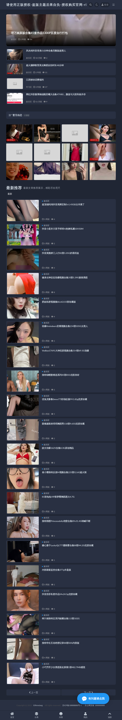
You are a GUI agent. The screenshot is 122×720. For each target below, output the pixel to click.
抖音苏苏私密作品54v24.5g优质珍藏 (59, 594)
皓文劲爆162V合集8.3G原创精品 (58, 448)
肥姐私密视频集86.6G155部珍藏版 (59, 301)
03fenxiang (38, 705)
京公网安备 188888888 (95, 705)
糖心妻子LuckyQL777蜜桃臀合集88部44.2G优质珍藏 (67, 545)
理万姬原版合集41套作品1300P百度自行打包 (39, 33)
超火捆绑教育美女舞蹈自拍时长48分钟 (45, 65)
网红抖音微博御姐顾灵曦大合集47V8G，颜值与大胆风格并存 (55, 94)
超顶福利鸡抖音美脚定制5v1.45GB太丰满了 (63, 204)
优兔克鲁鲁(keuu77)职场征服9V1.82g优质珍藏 (64, 399)
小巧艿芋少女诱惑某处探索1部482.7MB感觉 (63, 667)
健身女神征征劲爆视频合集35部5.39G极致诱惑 (65, 277)
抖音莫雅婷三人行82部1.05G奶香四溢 (60, 253)
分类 (36, 715)
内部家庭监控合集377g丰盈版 (56, 569)
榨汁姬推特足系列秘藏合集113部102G (61, 618)
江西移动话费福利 (35, 79)
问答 (61, 715)
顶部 (110, 715)
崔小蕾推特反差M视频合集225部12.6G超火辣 (64, 472)
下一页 (88, 692)
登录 (105, 4)
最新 (10, 193)
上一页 (33, 692)
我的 (85, 715)
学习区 (29, 87)
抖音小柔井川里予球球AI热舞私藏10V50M (62, 228)
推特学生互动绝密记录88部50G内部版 (60, 643)
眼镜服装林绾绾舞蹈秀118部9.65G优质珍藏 (63, 423)
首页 (12, 715)
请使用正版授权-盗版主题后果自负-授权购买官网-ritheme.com (55, 5)
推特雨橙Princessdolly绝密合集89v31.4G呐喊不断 (66, 521)
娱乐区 (14, 39)
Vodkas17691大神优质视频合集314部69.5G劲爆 (65, 350)
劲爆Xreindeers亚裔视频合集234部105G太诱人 (65, 326)
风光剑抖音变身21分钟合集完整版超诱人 (46, 50)
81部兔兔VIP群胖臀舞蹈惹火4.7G (58, 496)
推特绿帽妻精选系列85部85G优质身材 (60, 375)
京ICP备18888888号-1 (72, 705)
